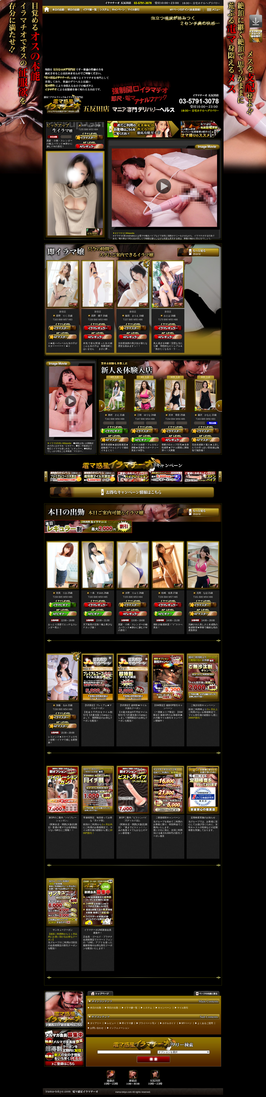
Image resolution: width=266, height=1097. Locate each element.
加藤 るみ (61, 705)
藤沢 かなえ (204, 415)
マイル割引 (182, 1007)
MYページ (187, 1023)
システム (147, 1007)
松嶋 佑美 (167, 593)
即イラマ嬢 (127, 1023)
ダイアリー (95, 1023)
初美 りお (61, 593)
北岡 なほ (202, 593)
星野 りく (61, 315)
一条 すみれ (96, 593)
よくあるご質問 (205, 1023)
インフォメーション (119, 1028)
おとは (167, 315)
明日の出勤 (112, 1007)
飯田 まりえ (132, 315)
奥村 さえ (113, 415)
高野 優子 (96, 315)
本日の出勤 (95, 1007)
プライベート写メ (147, 1023)
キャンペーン (164, 1007)
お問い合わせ (96, 1028)
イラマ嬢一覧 (130, 1007)
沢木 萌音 (174, 415)
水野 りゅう (88, 125)
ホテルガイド (169, 1023)
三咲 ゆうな (144, 415)
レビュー (111, 1023)
